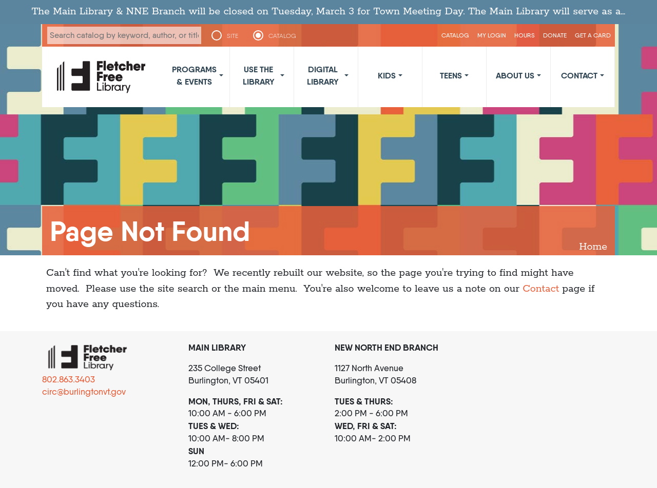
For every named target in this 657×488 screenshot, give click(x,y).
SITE (232, 35)
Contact (541, 288)
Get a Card (593, 35)
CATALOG (282, 35)
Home (593, 246)
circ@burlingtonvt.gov (84, 392)
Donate (555, 35)
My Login (491, 35)
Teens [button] (451, 75)
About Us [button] (515, 75)
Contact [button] (579, 75)
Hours (524, 35)
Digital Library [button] (323, 75)
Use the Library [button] (259, 75)
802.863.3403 (68, 379)
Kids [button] (387, 75)
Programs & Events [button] (194, 75)
